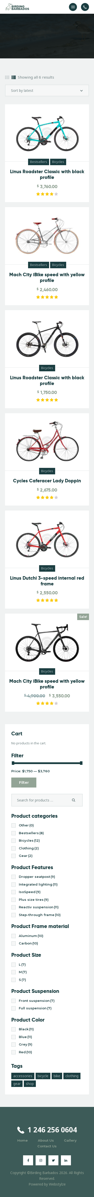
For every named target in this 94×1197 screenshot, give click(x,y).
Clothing (29, 848)
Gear (26, 856)
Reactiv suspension (39, 907)
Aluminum (31, 936)
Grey (25, 1044)
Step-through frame (40, 915)
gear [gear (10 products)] (17, 1083)
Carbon (28, 943)
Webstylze (57, 1184)
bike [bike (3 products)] (57, 1075)
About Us (46, 1140)
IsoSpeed (30, 892)
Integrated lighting (38, 884)
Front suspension (37, 1001)
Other (26, 825)
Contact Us (47, 1146)
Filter (24, 782)
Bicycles (58, 161)
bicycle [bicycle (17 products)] (43, 1075)
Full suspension (35, 1008)
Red (25, 1052)
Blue (25, 1037)
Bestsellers (38, 161)
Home (22, 1140)
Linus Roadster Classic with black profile (47, 174)
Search (75, 800)
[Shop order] (47, 90)
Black (26, 1029)
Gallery (70, 1140)
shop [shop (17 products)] (30, 1083)
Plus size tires (34, 900)
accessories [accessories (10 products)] (22, 1075)
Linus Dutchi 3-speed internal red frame (47, 581)
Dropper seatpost (37, 877)
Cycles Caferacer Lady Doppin (47, 481)
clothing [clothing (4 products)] (71, 1075)
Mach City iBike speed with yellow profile (47, 277)
